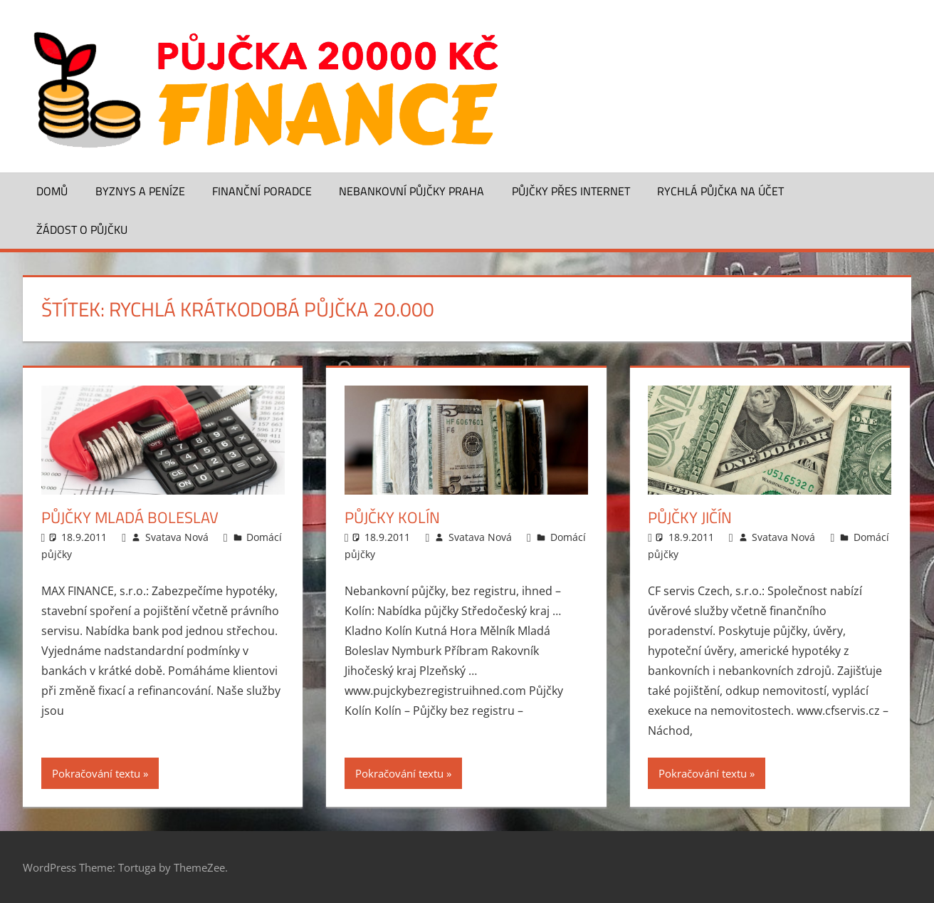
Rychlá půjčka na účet (720, 191)
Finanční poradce (262, 191)
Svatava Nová (177, 537)
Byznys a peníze (140, 191)
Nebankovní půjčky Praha (411, 191)
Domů (52, 191)
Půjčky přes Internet (571, 191)
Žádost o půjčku (81, 229)
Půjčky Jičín (690, 517)
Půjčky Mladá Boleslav (130, 517)
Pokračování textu (96, 773)
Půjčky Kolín (392, 517)
